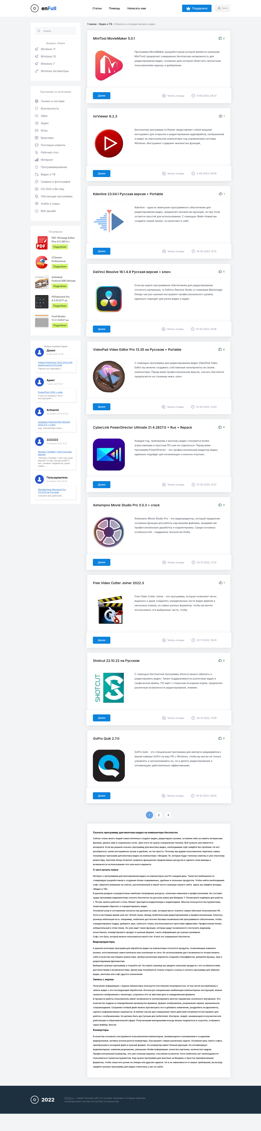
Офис (41, 115)
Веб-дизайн (45, 211)
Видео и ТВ (45, 174)
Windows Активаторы (52, 71)
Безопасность (47, 108)
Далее (102, 96)
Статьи (94, 8)
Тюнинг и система (49, 101)
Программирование (51, 167)
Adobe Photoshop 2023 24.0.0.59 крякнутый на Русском (55, 363)
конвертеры (141, 1055)
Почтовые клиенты (50, 145)
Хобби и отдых (47, 203)
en (48, 8)
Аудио (42, 123)
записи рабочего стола (124, 912)
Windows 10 (45, 56)
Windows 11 (45, 49)
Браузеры (44, 137)
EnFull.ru (69, 1112)
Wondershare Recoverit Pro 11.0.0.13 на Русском (52, 490)
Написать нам (134, 8)
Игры (41, 130)
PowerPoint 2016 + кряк (50, 392)
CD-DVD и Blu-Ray (49, 189)
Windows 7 (45, 63)
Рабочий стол (46, 152)
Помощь (112, 8)
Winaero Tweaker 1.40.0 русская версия (55, 453)
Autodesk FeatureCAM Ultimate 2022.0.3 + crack (54, 423)
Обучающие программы (54, 196)
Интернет (44, 159)
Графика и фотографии (52, 181)
